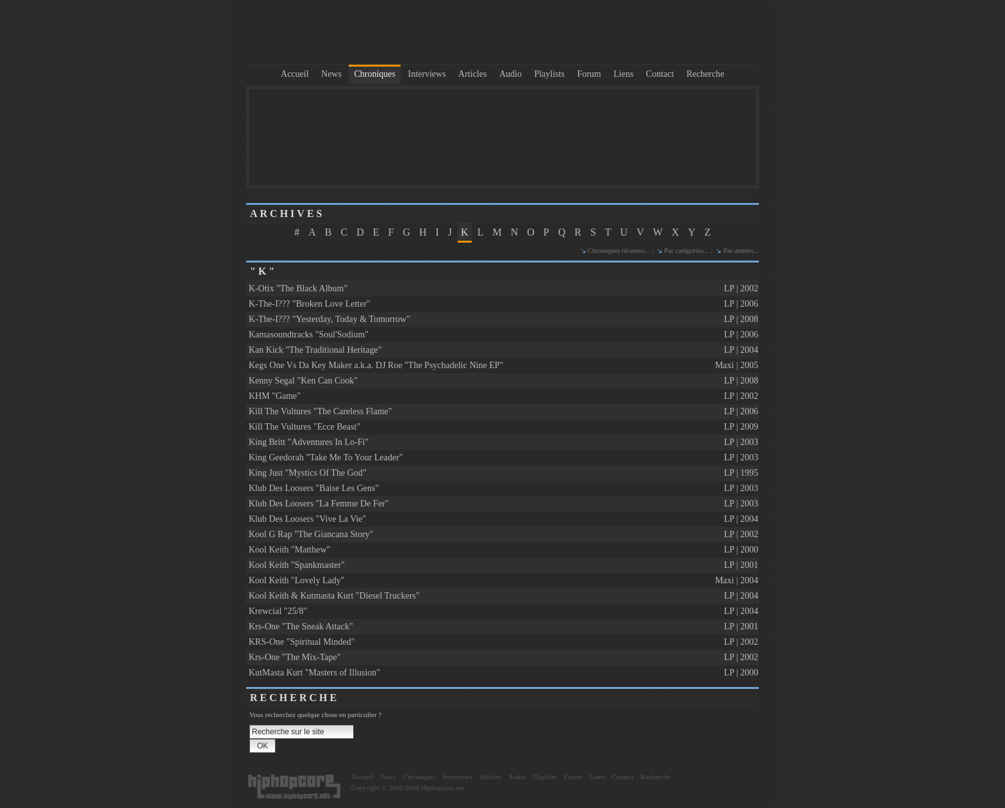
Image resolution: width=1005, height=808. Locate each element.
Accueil (295, 74)
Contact (660, 74)
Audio (510, 74)
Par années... (741, 250)
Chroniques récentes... (619, 250)
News (331, 74)
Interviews (427, 74)
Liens (623, 74)
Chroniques (374, 74)
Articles (472, 74)
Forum (589, 74)
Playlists (549, 74)
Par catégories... (686, 250)
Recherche (705, 74)
